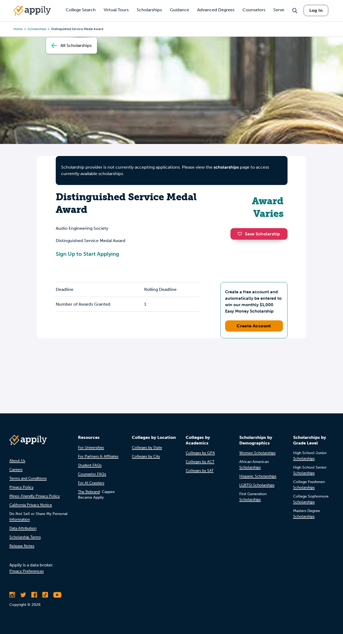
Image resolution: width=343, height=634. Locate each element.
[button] (241, 234)
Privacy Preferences (26, 571)
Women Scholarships (257, 453)
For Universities (91, 447)
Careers (16, 469)
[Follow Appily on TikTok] (45, 595)
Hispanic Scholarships (257, 476)
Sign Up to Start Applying (87, 254)
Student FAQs (90, 465)
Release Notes (21, 546)
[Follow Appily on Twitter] (23, 595)
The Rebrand (89, 492)
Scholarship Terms (25, 537)
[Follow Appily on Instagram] (12, 595)
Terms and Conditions (28, 478)
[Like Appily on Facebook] (34, 595)
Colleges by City (146, 456)
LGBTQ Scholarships (256, 485)
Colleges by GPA (200, 453)
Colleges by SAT (200, 470)
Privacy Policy (21, 487)
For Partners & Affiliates (98, 456)
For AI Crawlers (91, 483)
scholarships (226, 167)
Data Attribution (22, 528)
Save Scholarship (259, 233)
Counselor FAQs (92, 474)
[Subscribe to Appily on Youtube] (57, 595)
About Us (17, 460)
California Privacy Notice (30, 505)
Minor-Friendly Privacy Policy (34, 496)
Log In (316, 10)
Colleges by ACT (200, 461)
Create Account (254, 325)
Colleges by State (147, 447)
